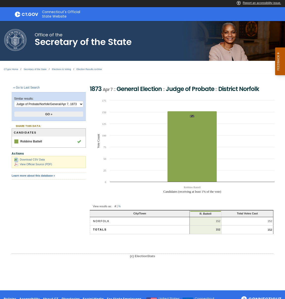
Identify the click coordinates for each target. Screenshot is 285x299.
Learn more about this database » (33, 175)
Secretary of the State (35, 69)
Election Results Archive (89, 69)
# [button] (115, 206)
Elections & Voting (61, 69)
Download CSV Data (29, 159)
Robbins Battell (31, 141)
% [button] (119, 206)
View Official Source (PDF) (33, 164)
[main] (142, 155)
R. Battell (182, 213)
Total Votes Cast (237, 213)
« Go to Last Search (26, 87)
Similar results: (24, 98)
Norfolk (101, 221)
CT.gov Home (11, 69)
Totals (100, 229)
